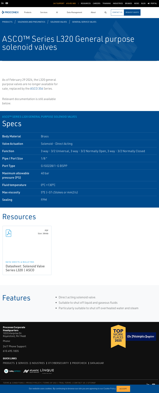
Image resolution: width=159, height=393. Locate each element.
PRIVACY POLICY (33, 383)
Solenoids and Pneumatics (31, 22)
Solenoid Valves (58, 22)
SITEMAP (92, 383)
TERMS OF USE (50, 383)
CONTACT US (79, 383)
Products (7, 22)
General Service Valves (84, 22)
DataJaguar (97, 363)
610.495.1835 (11, 350)
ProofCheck (79, 363)
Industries (38, 363)
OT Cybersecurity (58, 363)
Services (23, 363)
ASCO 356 (36, 88)
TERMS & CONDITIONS (13, 383)
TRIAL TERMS (65, 383)
